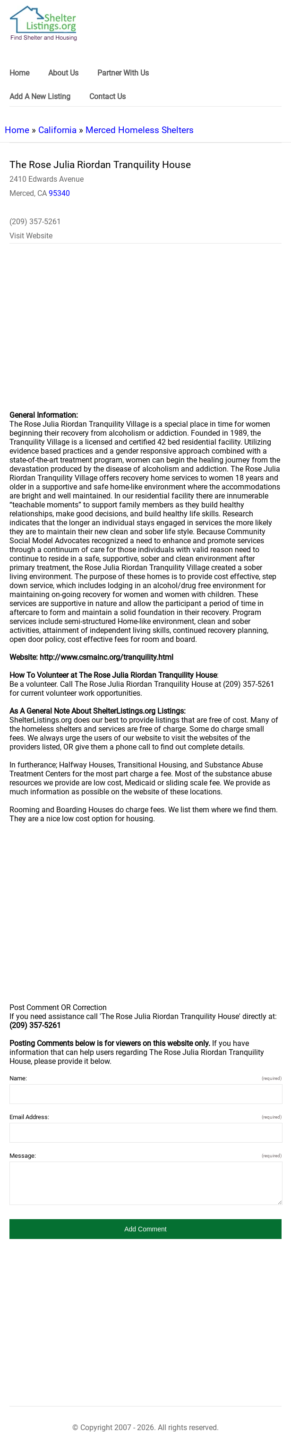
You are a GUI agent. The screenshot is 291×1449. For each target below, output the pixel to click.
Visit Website (30, 235)
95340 (59, 193)
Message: (145, 1155)
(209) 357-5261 (35, 221)
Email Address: (145, 1116)
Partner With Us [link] (123, 72)
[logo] (43, 23)
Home (17, 130)
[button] (145, 1229)
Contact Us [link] (107, 96)
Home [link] (19, 72)
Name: (145, 1078)
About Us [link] (63, 72)
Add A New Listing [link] (39, 96)
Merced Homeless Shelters (140, 130)
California (57, 130)
